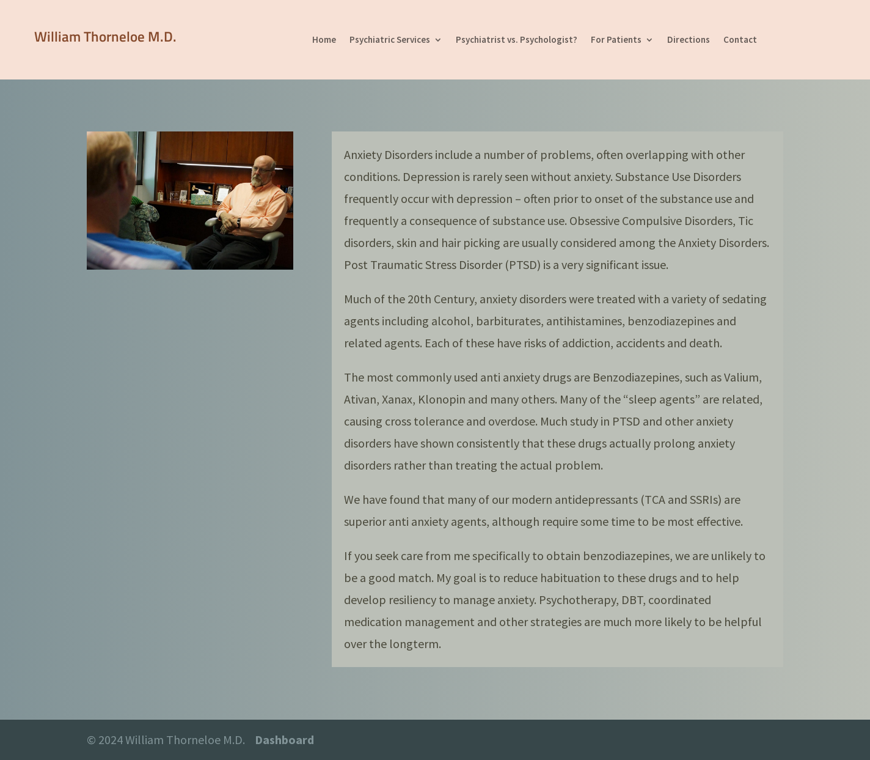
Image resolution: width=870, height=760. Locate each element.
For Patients (616, 40)
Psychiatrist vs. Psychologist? (516, 40)
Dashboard (284, 739)
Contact (740, 40)
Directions (688, 40)
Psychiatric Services (389, 40)
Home (324, 40)
